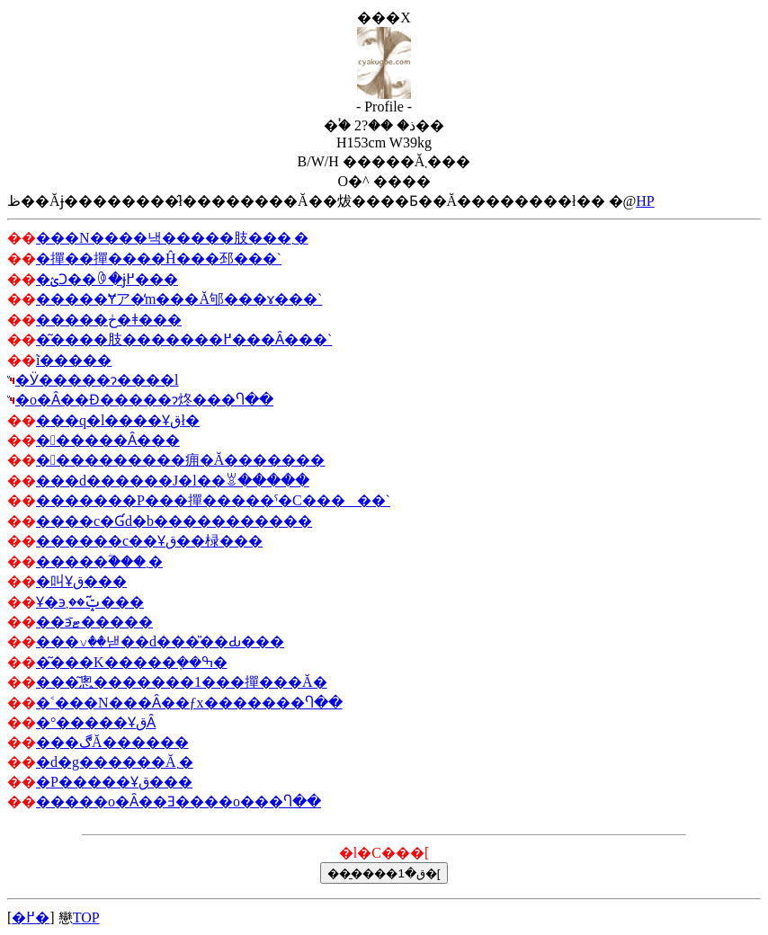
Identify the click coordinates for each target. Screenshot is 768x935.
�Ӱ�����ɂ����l (96, 379)
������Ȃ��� (108, 440)
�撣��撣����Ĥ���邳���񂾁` (158, 258)
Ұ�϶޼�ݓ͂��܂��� (90, 602)
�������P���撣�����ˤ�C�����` (213, 500)
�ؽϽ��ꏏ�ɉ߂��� (107, 279)
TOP (86, 917)
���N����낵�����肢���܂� (172, 237)
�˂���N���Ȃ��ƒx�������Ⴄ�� (189, 702)
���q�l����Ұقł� (118, 420)
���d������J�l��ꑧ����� (172, 480)
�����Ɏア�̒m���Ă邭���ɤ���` (179, 299)
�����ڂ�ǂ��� (109, 319)
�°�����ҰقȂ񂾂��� (96, 722)
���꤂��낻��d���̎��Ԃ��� (160, 641)
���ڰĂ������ (112, 742)
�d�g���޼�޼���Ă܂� (114, 762)
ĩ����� (74, 360)
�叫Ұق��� (81, 581)
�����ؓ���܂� (99, 561)
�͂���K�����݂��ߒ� (132, 662)
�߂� (30, 917)
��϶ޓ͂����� (94, 621)
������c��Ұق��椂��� (149, 540)
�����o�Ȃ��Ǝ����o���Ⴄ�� (178, 801)
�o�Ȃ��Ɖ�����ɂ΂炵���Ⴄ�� (144, 399)
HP (645, 201)
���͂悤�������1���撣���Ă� (181, 682)
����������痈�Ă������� (180, 460)
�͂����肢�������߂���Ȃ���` (184, 339)
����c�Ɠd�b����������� (174, 521)
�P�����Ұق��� (114, 781)
